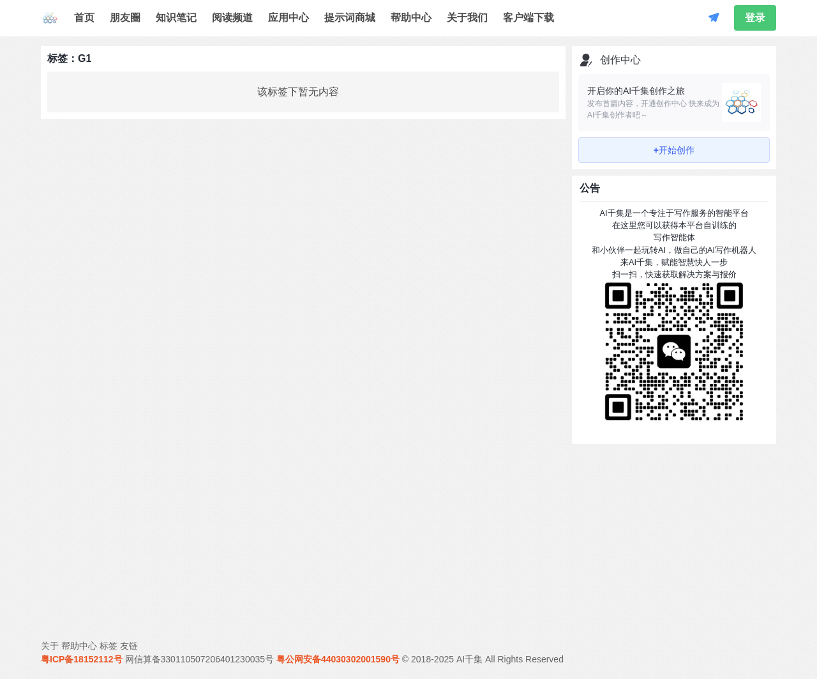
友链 (129, 646)
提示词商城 (349, 17)
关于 (50, 646)
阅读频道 (232, 17)
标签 (108, 646)
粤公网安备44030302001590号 (338, 659)
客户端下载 (528, 17)
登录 (755, 17)
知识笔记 (176, 17)
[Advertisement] (674, 530)
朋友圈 (125, 17)
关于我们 (467, 17)
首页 (84, 17)
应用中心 (288, 17)
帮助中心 (411, 17)
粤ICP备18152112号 (82, 659)
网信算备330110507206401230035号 (199, 659)
